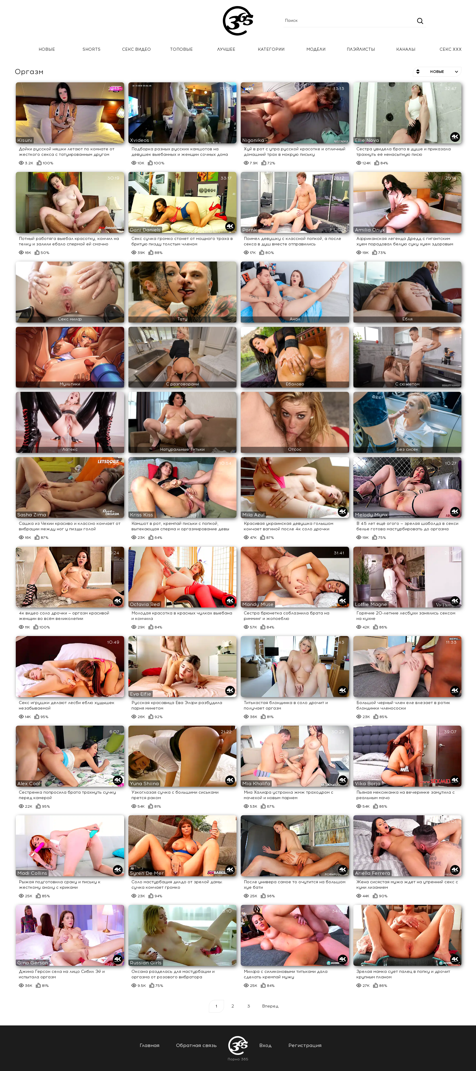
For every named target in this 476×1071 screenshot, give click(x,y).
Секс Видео (136, 49)
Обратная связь (196, 1045)
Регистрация (304, 1045)
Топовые (181, 49)
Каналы (405, 49)
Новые (47, 49)
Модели (315, 49)
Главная (13, 50)
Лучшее (226, 49)
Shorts (91, 49)
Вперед (270, 1006)
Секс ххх (451, 49)
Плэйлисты (361, 49)
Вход (265, 1045)
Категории (271, 49)
